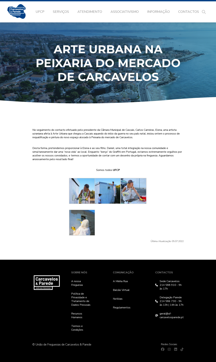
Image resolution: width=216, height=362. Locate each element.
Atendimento (89, 11)
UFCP (40, 11)
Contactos (188, 11)
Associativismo (125, 11)
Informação (158, 11)
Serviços (61, 11)
